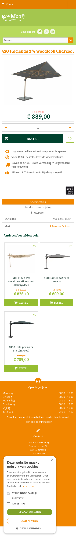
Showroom (38, 213)
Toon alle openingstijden (38, 421)
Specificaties (38, 202)
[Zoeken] (38, 40)
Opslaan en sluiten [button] (30, 511)
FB (39, 31)
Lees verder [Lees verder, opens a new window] (28, 486)
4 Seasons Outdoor (60, 226)
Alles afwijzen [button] (29, 520)
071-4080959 (39, 453)
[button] (29, 528)
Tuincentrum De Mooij (38, 442)
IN (46, 31)
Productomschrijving (38, 207)
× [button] (52, 460)
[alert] (29, 494)
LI (52, 31)
